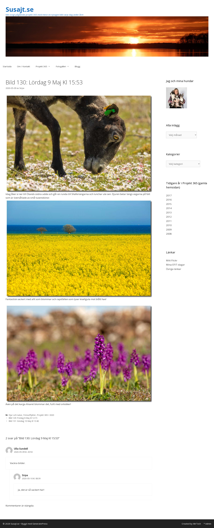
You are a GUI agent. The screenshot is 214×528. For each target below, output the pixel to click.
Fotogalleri (64, 66)
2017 (169, 195)
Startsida (7, 66)
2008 (169, 233)
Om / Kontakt (23, 66)
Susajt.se (20, 9)
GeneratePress (40, 523)
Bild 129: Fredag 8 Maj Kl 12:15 (23, 418)
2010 (169, 225)
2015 (169, 204)
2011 (169, 221)
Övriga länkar (173, 269)
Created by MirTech (191, 523)
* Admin (207, 523)
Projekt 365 (44, 66)
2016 (169, 199)
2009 (169, 229)
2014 (169, 208)
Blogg (77, 66)
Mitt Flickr (171, 260)
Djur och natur (15, 415)
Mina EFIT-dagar (175, 264)
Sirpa (25, 475)
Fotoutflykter (29, 415)
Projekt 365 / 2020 (45, 415)
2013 (169, 212)
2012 (169, 216)
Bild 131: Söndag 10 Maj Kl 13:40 (24, 421)
